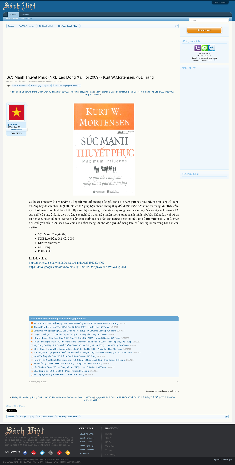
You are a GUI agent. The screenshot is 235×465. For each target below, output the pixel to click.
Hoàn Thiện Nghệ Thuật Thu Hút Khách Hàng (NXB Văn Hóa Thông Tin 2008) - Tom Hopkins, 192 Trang (82, 342)
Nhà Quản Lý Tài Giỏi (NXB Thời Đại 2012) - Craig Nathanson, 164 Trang (68, 363)
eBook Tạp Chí (86, 442)
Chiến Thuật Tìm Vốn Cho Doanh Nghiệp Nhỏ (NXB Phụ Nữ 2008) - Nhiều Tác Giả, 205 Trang (78, 349)
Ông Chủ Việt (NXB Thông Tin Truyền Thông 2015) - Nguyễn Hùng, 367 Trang (70, 334)
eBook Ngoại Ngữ (87, 446)
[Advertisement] (92, 52)
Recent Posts (26, 19)
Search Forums (12, 19)
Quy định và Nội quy (223, 459)
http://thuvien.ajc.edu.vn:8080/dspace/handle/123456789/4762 (66, 262)
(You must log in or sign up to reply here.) (162, 391)
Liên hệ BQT (110, 454)
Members (25, 14)
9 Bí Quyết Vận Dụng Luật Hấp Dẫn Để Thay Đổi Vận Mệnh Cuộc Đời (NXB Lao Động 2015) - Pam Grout (83, 352)
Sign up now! (204, 30)
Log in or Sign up (220, 2)
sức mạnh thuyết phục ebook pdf (67, 85)
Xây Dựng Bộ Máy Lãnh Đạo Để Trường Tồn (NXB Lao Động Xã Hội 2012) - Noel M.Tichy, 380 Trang (81, 345)
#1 (178, 382)
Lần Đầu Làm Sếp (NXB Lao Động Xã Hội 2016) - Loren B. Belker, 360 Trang (70, 367)
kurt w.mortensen (20, 85)
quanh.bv (49, 81)
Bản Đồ (108, 434)
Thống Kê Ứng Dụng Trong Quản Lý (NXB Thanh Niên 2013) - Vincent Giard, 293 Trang (53, 92)
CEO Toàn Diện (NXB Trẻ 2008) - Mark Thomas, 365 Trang (61, 371)
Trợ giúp (109, 450)
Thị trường (110, 446)
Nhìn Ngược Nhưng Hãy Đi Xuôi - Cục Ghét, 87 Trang (59, 374)
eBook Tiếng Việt (87, 434)
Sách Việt (211, 60)
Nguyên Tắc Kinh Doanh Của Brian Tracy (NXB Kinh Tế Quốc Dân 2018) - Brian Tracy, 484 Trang (79, 360)
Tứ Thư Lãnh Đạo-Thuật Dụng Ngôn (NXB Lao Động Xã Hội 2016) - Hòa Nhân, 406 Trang (76, 323)
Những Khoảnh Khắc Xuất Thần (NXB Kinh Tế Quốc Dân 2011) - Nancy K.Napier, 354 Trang (77, 338)
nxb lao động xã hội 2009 (40, 85)
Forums (13, 15)
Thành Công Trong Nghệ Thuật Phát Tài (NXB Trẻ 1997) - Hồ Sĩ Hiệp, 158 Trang (71, 327)
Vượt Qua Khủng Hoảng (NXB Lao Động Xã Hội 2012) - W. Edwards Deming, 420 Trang (75, 331)
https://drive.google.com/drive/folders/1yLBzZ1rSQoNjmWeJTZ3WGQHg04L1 (77, 267)
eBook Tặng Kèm (87, 449)
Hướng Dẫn (84, 453)
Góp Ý (108, 438)
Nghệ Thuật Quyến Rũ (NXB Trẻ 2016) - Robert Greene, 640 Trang (65, 356)
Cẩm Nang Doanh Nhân (27, 81)
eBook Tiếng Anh (87, 438)
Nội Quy (109, 442)
